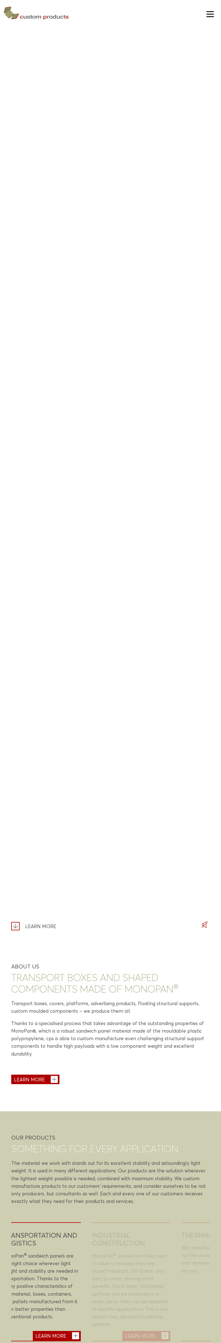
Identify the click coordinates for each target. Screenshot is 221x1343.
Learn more (40, 926)
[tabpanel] (42, 1281)
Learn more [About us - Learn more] (29, 1079)
